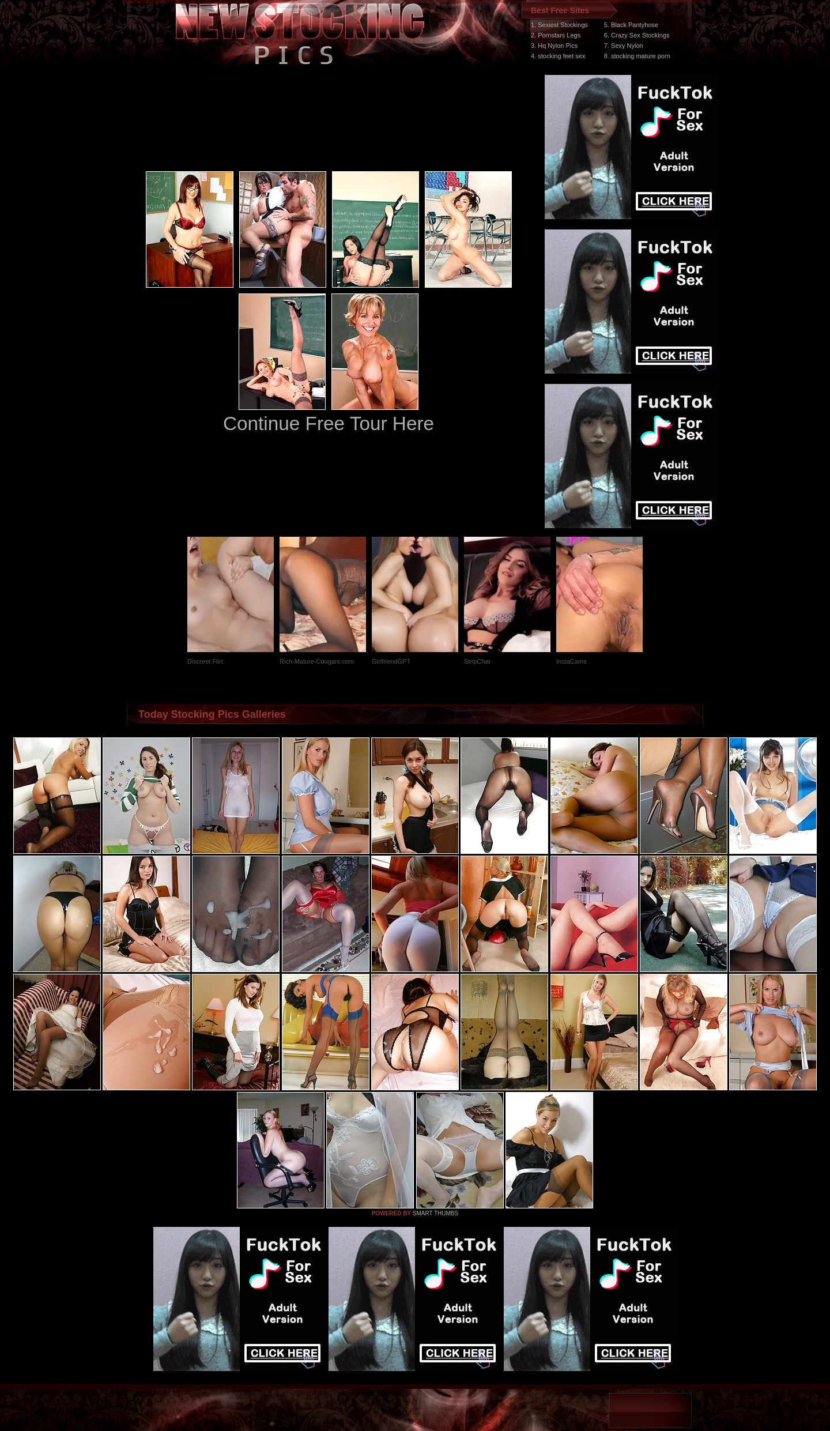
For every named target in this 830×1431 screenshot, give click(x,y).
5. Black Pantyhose (631, 24)
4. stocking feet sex (558, 55)
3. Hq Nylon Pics (554, 45)
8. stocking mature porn (637, 55)
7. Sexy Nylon (623, 45)
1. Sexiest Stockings (559, 24)
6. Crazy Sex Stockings (637, 35)
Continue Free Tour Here (328, 423)
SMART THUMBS (435, 1213)
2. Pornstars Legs (555, 35)
